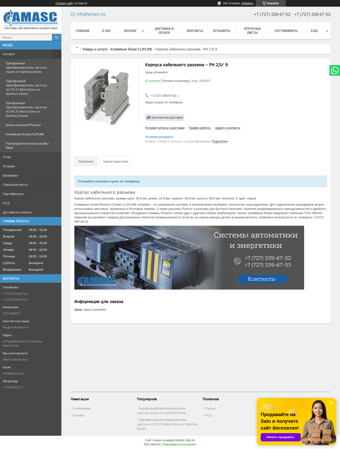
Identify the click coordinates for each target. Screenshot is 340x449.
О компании (81, 408)
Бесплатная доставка (167, 117)
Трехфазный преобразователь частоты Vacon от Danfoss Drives (26, 67)
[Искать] (56, 37)
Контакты (195, 31)
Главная (82, 31)
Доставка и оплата (17, 212)
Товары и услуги (94, 49)
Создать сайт (64, 3)
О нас (7, 157)
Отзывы (9, 166)
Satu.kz (190, 440)
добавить (247, 3)
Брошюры (10, 175)
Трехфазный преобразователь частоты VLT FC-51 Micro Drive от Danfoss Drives (26, 109)
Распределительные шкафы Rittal (27, 145)
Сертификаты (13, 194)
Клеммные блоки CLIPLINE (25, 134)
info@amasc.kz (14, 373)
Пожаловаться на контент (179, 444)
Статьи (209, 408)
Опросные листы (15, 184)
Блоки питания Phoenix (23, 125)
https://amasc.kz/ (15, 359)
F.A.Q (6, 203)
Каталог (9, 54)
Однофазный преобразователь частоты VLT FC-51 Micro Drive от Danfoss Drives (26, 87)
